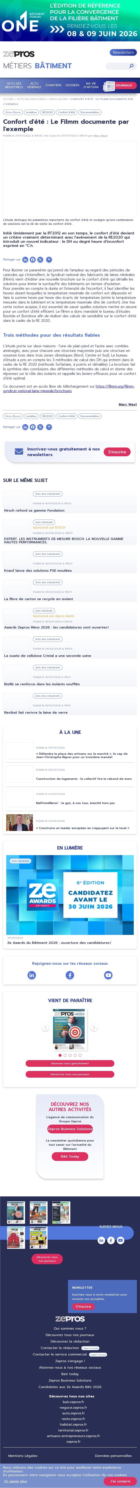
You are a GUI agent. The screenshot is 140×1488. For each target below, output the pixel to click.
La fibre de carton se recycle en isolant (38, 599)
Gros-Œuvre (58, 99)
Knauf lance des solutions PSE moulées (38, 570)
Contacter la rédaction (60, 1347)
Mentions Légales (22, 1455)
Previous (41, 1027)
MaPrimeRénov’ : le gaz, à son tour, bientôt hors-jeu (75, 803)
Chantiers (53, 85)
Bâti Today (70, 1156)
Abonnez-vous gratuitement (70, 1063)
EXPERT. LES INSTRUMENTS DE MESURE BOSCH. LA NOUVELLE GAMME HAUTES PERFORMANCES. (63, 540)
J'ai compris (120, 1481)
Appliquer (131, 66)
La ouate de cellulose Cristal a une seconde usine (47, 655)
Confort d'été (66, 112)
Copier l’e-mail (90, 1348)
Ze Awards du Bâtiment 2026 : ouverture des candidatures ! (59, 942)
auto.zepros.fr (73, 1413)
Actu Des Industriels (32, 99)
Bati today (70, 1374)
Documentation (90, 112)
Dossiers (72, 85)
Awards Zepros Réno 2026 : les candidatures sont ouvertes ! (56, 627)
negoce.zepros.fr (73, 1407)
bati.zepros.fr (73, 1402)
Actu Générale (34, 85)
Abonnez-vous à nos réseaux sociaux (70, 1367)
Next (90, 1027)
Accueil (8, 99)
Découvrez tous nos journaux (70, 1074)
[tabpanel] (70, 1029)
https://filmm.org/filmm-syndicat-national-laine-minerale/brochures (69, 389)
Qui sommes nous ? (70, 1328)
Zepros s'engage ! (70, 1361)
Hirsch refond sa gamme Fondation (34, 510)
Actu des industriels (14, 85)
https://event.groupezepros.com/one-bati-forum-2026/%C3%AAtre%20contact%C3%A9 (70, 21)
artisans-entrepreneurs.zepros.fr (73, 1436)
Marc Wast (100, 136)
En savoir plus (15, 1481)
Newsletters (123, 52)
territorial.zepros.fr (73, 1430)
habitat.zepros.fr (73, 1424)
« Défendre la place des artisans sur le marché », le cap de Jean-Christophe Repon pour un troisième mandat (81, 755)
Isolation (31, 112)
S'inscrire (117, 452)
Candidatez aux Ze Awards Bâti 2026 (70, 1386)
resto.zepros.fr (73, 1418)
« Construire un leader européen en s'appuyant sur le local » (82, 828)
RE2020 (47, 112)
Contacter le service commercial (60, 1354)
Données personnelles (113, 1455)
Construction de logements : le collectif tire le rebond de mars (84, 779)
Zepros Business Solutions (70, 1128)
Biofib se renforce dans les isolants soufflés (42, 684)
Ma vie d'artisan (91, 85)
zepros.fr (73, 1441)
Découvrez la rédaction (70, 1341)
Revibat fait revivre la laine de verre (36, 712)
